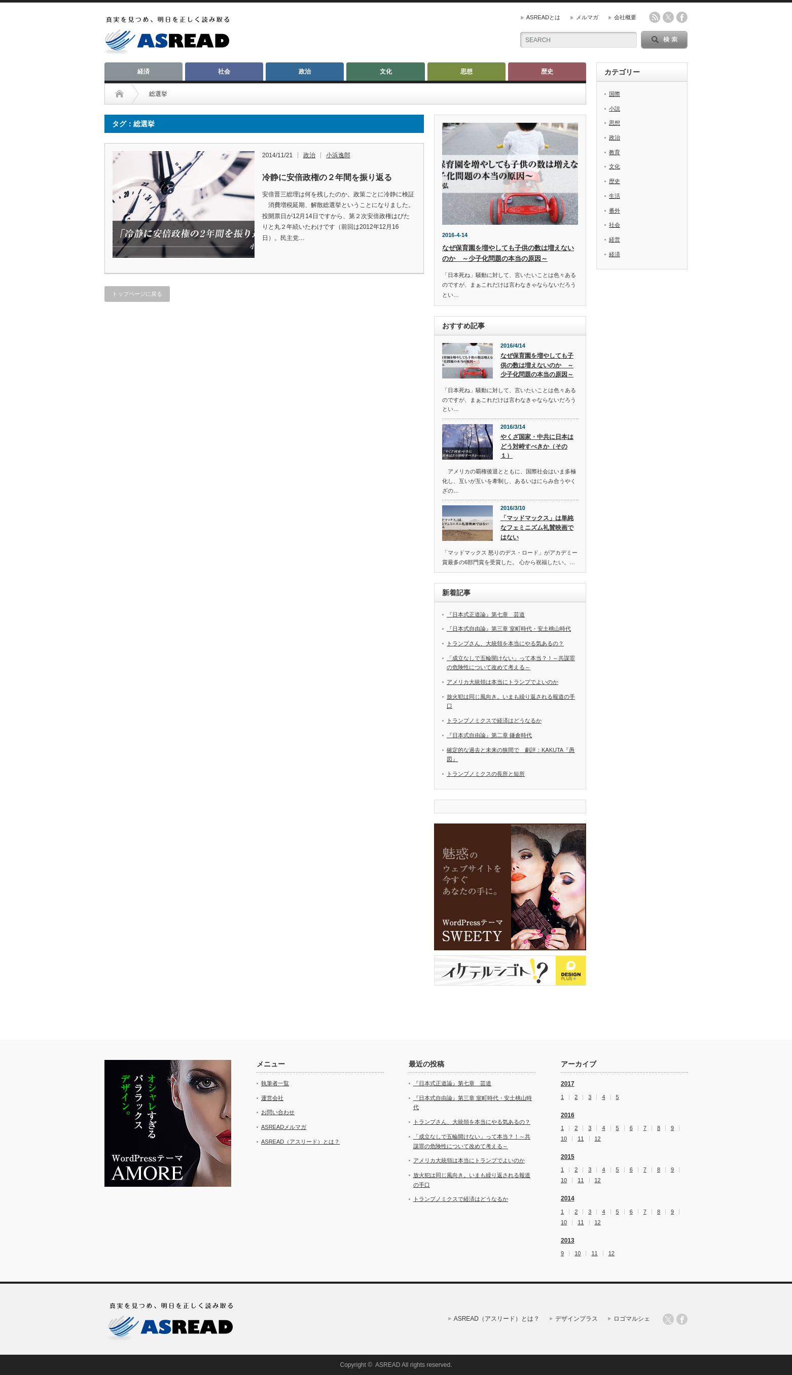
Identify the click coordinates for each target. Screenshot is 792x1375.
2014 (567, 1198)
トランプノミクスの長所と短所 (486, 774)
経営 (614, 239)
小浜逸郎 (338, 155)
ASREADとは (543, 17)
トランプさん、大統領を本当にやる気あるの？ (505, 643)
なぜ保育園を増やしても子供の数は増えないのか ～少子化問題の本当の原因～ (536, 365)
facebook (682, 17)
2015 (567, 1156)
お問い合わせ (278, 1112)
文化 (386, 71)
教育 (614, 152)
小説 (614, 109)
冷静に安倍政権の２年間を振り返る (327, 177)
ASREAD (387, 1364)
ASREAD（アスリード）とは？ (300, 1142)
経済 (143, 71)
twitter (668, 17)
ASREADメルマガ (283, 1127)
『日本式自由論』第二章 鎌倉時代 (489, 735)
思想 (466, 71)
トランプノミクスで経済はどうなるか (494, 720)
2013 (567, 1240)
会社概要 (625, 17)
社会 (224, 71)
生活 (614, 196)
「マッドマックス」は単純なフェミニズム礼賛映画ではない (536, 527)
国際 (614, 94)
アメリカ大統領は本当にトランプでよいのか (502, 682)
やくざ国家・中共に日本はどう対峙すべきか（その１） (536, 446)
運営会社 (272, 1098)
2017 (567, 1083)
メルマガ (587, 17)
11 (581, 1139)
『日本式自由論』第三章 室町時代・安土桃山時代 (509, 629)
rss (654, 17)
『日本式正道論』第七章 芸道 (486, 614)
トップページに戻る (137, 294)
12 (598, 1139)
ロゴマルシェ (632, 1318)
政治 (305, 71)
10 (564, 1139)
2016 (567, 1115)
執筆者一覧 (275, 1083)
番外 (614, 211)
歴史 (547, 71)
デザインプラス (576, 1318)
